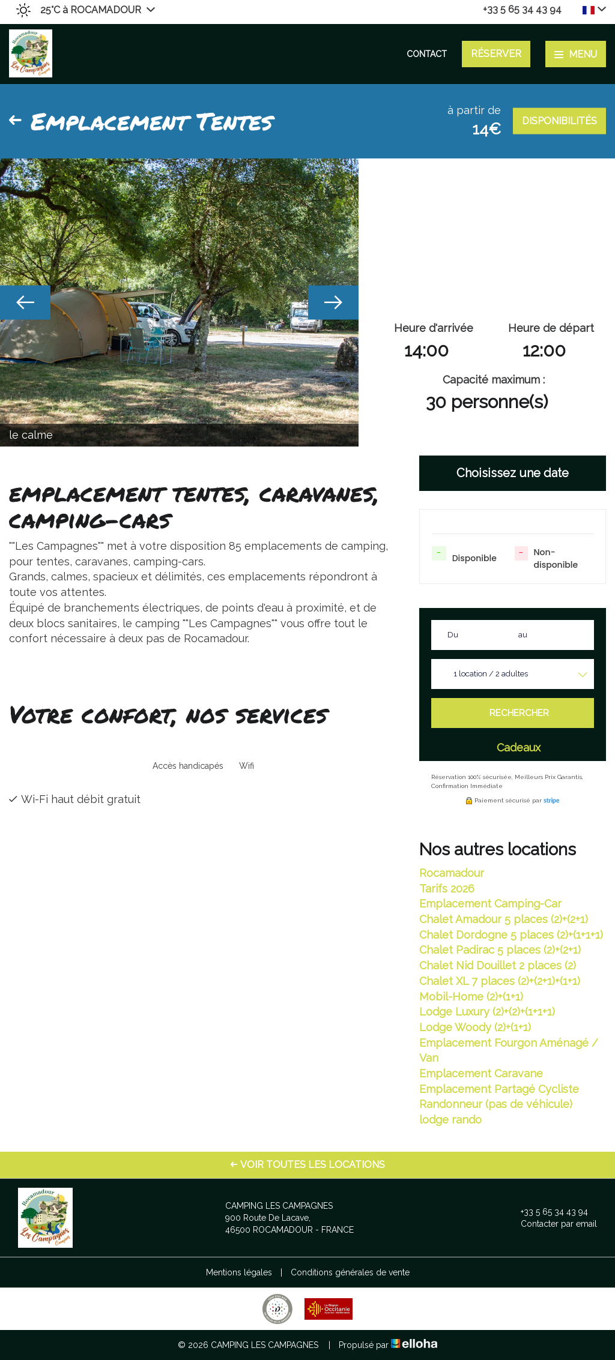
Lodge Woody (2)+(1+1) (475, 1027)
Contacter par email (552, 1223)
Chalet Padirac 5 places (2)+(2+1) (500, 949)
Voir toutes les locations (308, 1164)
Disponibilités (559, 121)
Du (452, 634)
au (522, 634)
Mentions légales (239, 1272)
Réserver (496, 53)
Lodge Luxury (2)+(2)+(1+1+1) (487, 1011)
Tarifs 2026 (446, 888)
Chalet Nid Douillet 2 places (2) (497, 965)
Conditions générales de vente (350, 1272)
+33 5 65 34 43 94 (547, 1211)
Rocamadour (451, 873)
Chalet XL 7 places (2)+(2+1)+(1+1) (499, 981)
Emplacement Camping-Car (490, 903)
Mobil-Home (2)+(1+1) (471, 996)
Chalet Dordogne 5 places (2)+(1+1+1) (511, 934)
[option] (179, 302)
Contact (427, 54)
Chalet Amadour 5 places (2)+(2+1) (503, 919)
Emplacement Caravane (481, 1073)
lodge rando (450, 1119)
